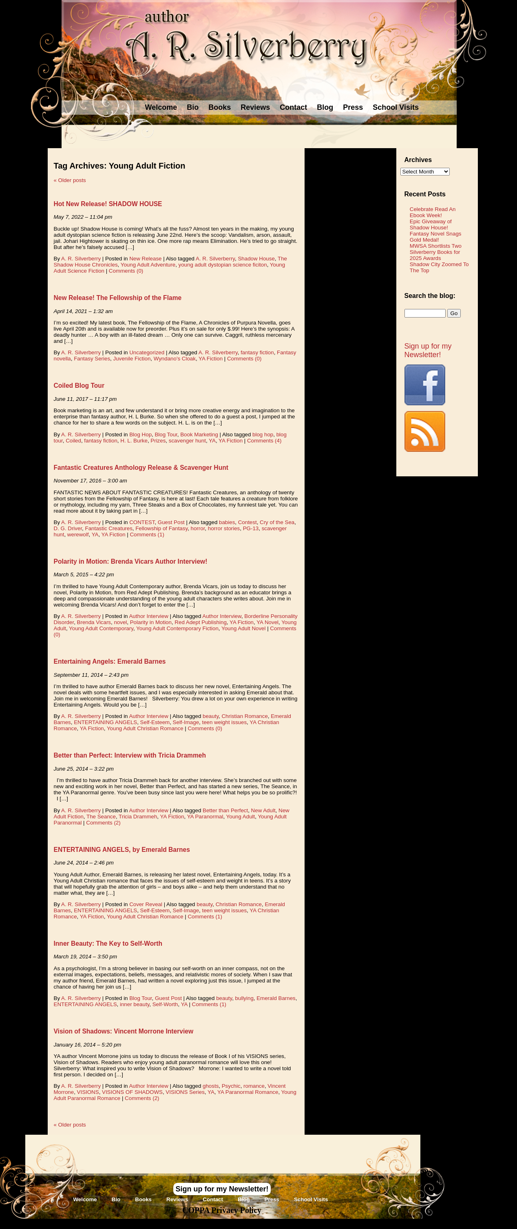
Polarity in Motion (151, 622)
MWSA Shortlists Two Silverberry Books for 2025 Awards (436, 252)
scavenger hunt (187, 441)
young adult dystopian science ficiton (223, 265)
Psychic (231, 1086)
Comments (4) (264, 441)
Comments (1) (147, 534)
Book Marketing (199, 434)
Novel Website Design (319, 1223)
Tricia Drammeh (138, 816)
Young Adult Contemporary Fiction (177, 628)
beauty (211, 716)
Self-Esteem (155, 722)
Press (353, 107)
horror (198, 528)
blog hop (262, 434)
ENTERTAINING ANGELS (105, 722)
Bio (193, 107)
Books (219, 107)
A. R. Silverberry (81, 259)
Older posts (70, 180)
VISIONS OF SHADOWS (132, 1092)
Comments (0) (126, 271)
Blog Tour (166, 434)
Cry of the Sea (277, 522)
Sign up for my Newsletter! (428, 350)
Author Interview (148, 616)
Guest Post (171, 522)
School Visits (396, 107)
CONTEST (142, 522)
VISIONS (88, 1092)
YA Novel (267, 622)
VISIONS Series (185, 1092)
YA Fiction (211, 359)
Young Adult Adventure (148, 265)
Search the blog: (429, 295)
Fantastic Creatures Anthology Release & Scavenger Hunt (141, 467)
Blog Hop (140, 434)
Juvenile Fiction (131, 359)
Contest (247, 522)
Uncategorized (146, 352)
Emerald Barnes (276, 998)
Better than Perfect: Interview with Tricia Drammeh (130, 755)
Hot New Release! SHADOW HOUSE (108, 203)
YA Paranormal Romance (247, 1092)
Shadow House (256, 259)
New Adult (263, 810)
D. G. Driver (68, 528)
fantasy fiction (257, 352)
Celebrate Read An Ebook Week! (433, 212)
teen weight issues (224, 722)
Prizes (158, 441)
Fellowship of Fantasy (161, 528)
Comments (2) (103, 823)
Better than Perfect (225, 810)
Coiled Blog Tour (79, 385)
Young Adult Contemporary (101, 628)
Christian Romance (244, 716)
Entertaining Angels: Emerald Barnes (110, 661)
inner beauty (134, 1004)
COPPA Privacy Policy (221, 1210)
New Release (145, 259)
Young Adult (240, 816)
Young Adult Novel (243, 628)
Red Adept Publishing (200, 622)
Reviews (255, 107)
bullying (244, 998)
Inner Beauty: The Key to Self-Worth (108, 943)
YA (212, 441)
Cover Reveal (145, 904)
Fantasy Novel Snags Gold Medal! (436, 237)
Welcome (161, 107)
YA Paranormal (205, 816)
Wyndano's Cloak (175, 359)
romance (254, 1086)
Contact (293, 107)
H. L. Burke (134, 441)
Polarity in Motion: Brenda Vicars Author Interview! (131, 561)
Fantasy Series (92, 359)
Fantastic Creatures (109, 528)
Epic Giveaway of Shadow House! (431, 224)
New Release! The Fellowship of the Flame (118, 297)
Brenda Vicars (94, 622)
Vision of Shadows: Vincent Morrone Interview (124, 1031)
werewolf (78, 534)
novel (120, 622)
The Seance (101, 816)
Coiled (73, 441)
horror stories (224, 528)
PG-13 (251, 528)
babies (227, 522)
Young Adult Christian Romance (145, 728)
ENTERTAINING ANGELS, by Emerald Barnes (122, 849)
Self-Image (186, 722)
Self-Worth (165, 1004)
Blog (325, 107)
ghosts (211, 1086)
